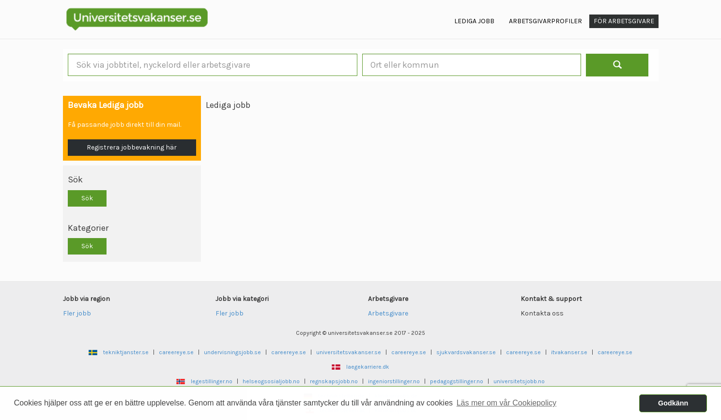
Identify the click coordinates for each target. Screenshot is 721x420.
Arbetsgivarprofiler (545, 21)
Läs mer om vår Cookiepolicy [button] (506, 403)
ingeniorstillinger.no (394, 381)
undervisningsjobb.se (232, 352)
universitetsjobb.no (519, 381)
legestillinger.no (211, 381)
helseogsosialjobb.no (271, 381)
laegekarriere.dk (367, 366)
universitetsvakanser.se (348, 352)
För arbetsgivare (624, 21)
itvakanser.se (569, 352)
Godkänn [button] (673, 403)
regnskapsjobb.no (334, 381)
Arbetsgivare (388, 313)
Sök (87, 198)
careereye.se (176, 352)
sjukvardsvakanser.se (466, 352)
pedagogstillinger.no (456, 381)
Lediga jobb (474, 21)
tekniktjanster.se (126, 352)
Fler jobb (77, 313)
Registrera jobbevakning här (132, 147)
